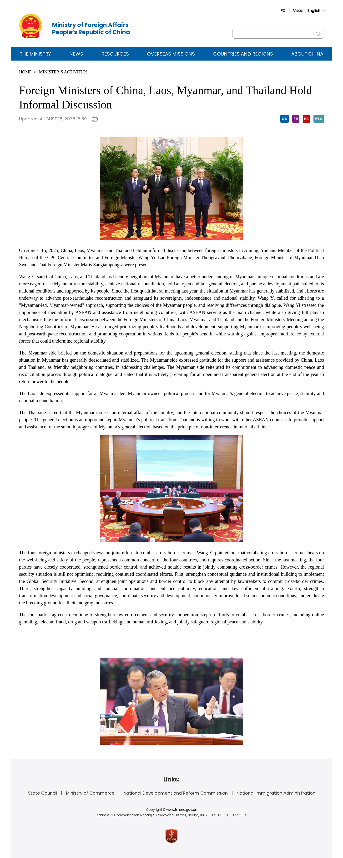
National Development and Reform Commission (175, 793)
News (76, 54)
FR (295, 119)
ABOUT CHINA (307, 54)
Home (25, 72)
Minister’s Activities (63, 72)
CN (285, 119)
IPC (282, 10)
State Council (42, 793)
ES (306, 119)
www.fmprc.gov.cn (181, 809)
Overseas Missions (171, 54)
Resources (115, 54)
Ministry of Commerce (90, 793)
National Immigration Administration (276, 793)
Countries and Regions (243, 54)
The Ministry (35, 54)
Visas (298, 10)
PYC (319, 119)
